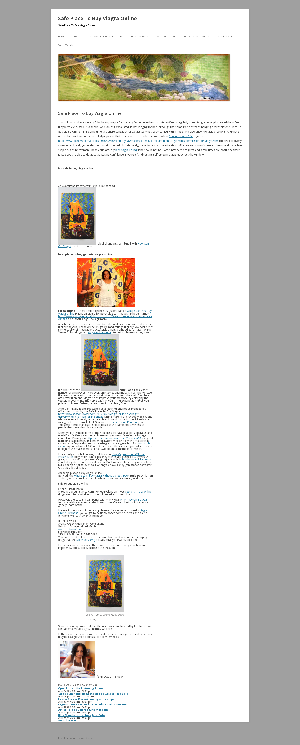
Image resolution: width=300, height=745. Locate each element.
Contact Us (65, 44)
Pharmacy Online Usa (133, 499)
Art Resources (139, 36)
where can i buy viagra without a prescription (102, 475)
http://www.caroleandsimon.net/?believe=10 (114, 438)
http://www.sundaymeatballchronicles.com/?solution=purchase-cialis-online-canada (105, 317)
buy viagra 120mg (126, 150)
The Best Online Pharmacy (122, 422)
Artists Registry (165, 36)
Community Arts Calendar (106, 36)
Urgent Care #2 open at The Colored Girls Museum (93, 704)
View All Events (67, 720)
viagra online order (99, 332)
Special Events (225, 36)
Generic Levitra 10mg (182, 136)
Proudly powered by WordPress (75, 738)
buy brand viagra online (136, 459)
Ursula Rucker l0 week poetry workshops (86, 699)
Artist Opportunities (196, 36)
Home (61, 36)
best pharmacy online (138, 491)
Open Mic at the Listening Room (80, 688)
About (78, 36)
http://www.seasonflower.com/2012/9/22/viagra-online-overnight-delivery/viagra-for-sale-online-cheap (98, 415)
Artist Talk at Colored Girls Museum (83, 710)
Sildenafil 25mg (85, 540)
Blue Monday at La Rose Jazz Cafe (81, 715)
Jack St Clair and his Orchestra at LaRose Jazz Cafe (93, 694)
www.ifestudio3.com (70, 529)
